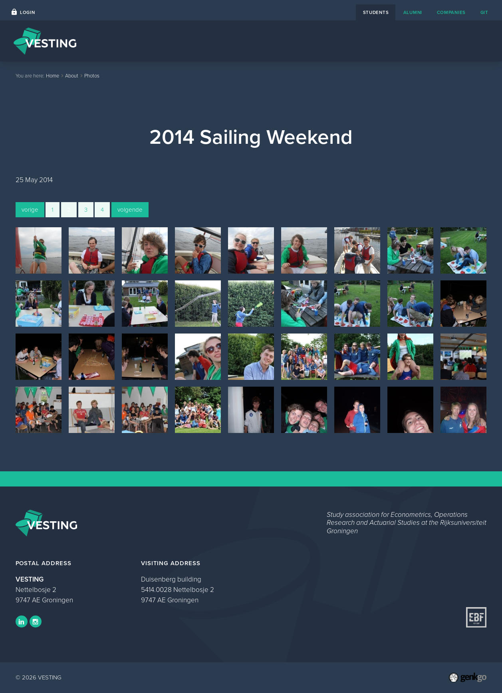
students (376, 12)
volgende (130, 209)
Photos (91, 75)
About (388, 41)
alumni (412, 12)
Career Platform (303, 41)
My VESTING (462, 41)
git (484, 12)
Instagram (36, 621)
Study (420, 41)
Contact (353, 41)
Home (222, 41)
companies (451, 12)
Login (27, 12)
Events (255, 41)
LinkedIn (22, 621)
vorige (30, 209)
